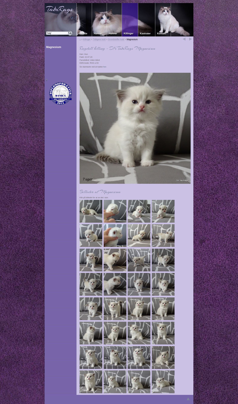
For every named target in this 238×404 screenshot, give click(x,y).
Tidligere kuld (99, 39)
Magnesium (132, 39)
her (104, 67)
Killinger (87, 39)
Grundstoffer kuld (116, 39)
